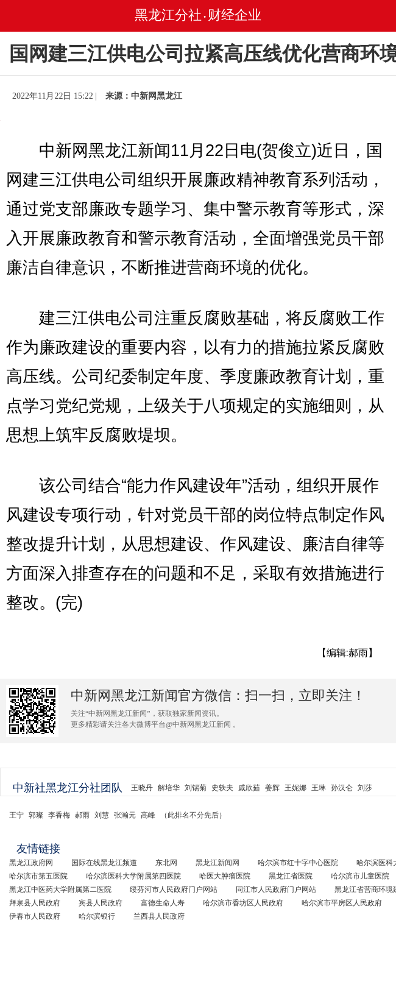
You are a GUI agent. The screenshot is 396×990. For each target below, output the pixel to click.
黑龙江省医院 (291, 876)
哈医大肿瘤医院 (224, 876)
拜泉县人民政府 (34, 903)
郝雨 (82, 815)
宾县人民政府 (100, 903)
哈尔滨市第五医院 (38, 876)
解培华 (169, 787)
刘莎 (365, 787)
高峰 (148, 815)
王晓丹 (142, 787)
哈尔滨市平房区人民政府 (342, 903)
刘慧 (101, 815)
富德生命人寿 (163, 903)
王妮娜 (295, 787)
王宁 (16, 815)
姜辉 (272, 787)
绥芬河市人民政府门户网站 (173, 889)
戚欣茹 (249, 787)
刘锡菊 (196, 787)
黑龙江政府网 (31, 862)
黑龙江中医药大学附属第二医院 (60, 889)
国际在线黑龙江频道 (104, 862)
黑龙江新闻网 (217, 862)
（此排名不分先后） (193, 815)
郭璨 (36, 815)
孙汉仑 (342, 787)
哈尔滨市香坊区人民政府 (243, 903)
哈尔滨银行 (97, 916)
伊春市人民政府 (34, 916)
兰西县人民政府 (159, 916)
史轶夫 (222, 787)
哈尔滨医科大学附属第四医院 (133, 876)
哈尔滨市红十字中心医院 (298, 862)
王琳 (318, 787)
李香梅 (59, 815)
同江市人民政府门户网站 (276, 889)
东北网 (166, 862)
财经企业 (234, 15)
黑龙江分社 (168, 15)
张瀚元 (125, 815)
